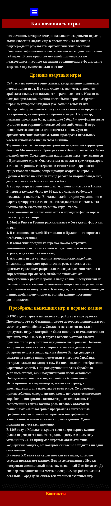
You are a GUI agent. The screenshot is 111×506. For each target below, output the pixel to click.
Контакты (56, 493)
